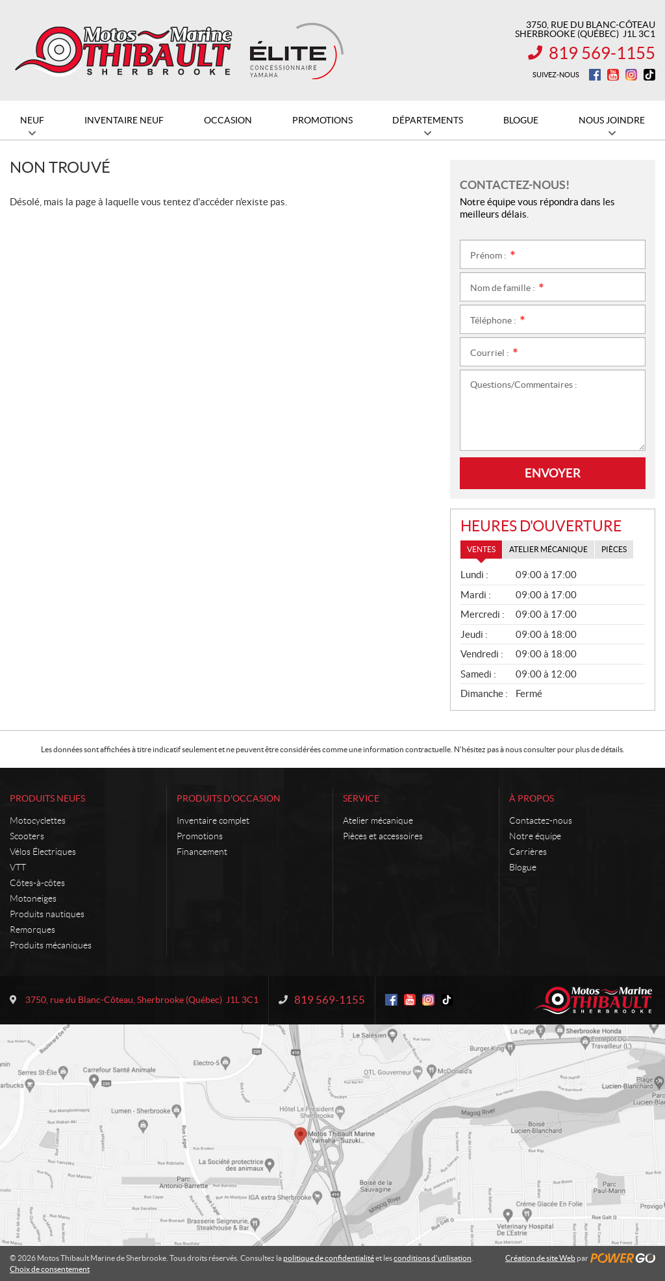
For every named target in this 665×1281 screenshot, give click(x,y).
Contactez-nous (540, 820)
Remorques (32, 929)
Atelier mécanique (378, 820)
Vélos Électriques (43, 851)
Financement (202, 851)
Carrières (528, 851)
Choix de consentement (50, 1269)
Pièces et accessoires (383, 836)
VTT (18, 867)
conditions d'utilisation (432, 1258)
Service (361, 798)
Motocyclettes (38, 820)
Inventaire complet (213, 820)
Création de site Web (540, 1258)
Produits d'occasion (229, 798)
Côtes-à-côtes (37, 883)
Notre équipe (535, 836)
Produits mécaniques (51, 945)
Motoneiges (33, 898)
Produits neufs (47, 798)
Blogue (522, 867)
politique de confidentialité (328, 1258)
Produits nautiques (47, 914)
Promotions (200, 836)
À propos (531, 798)
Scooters (27, 836)
